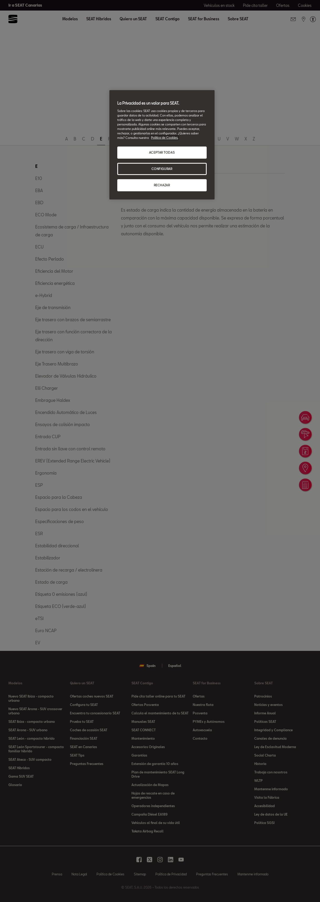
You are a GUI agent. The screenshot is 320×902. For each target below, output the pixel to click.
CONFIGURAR (161, 168)
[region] (162, 144)
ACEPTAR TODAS (162, 152)
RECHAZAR (162, 185)
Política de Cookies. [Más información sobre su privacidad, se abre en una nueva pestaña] (164, 137)
